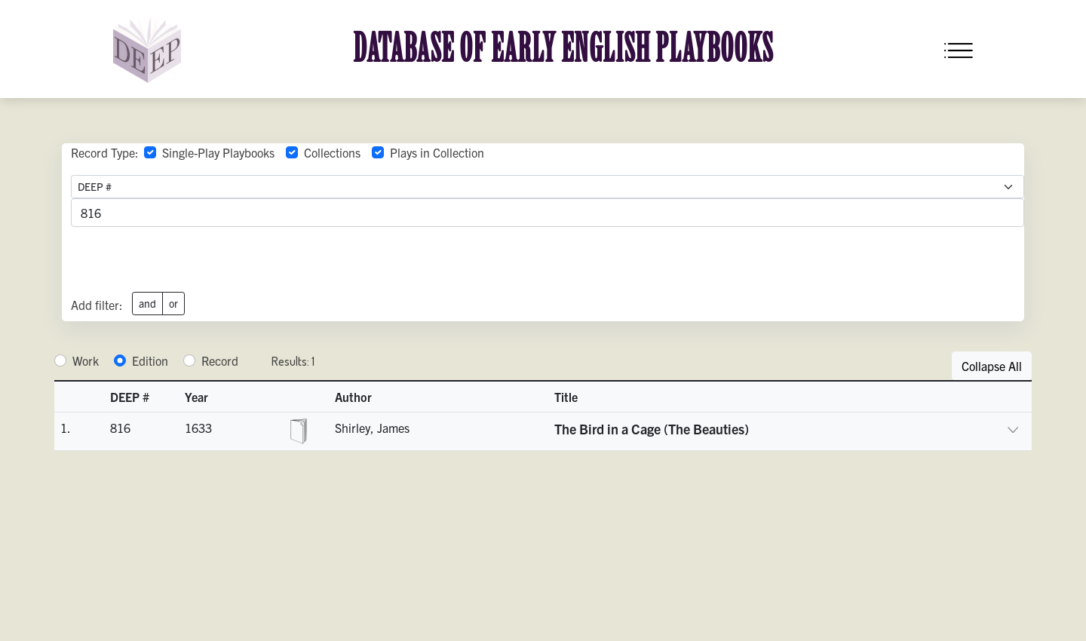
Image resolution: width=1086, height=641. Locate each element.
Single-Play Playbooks (218, 152)
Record (219, 360)
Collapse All (992, 365)
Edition (150, 360)
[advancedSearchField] (547, 212)
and (147, 303)
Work (85, 360)
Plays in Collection (437, 152)
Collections (332, 152)
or (173, 303)
